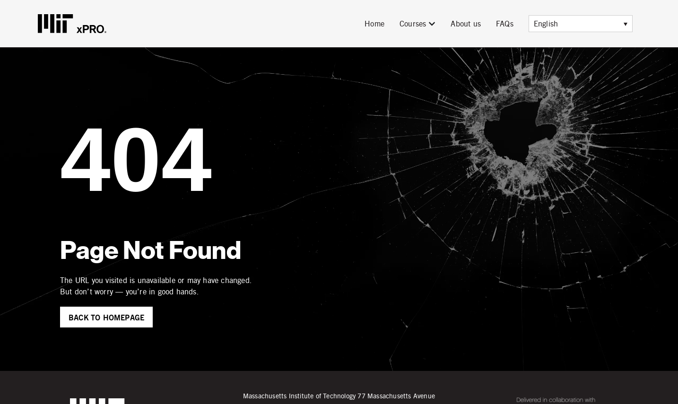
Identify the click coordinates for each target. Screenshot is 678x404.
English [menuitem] (546, 23)
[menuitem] (581, 23)
